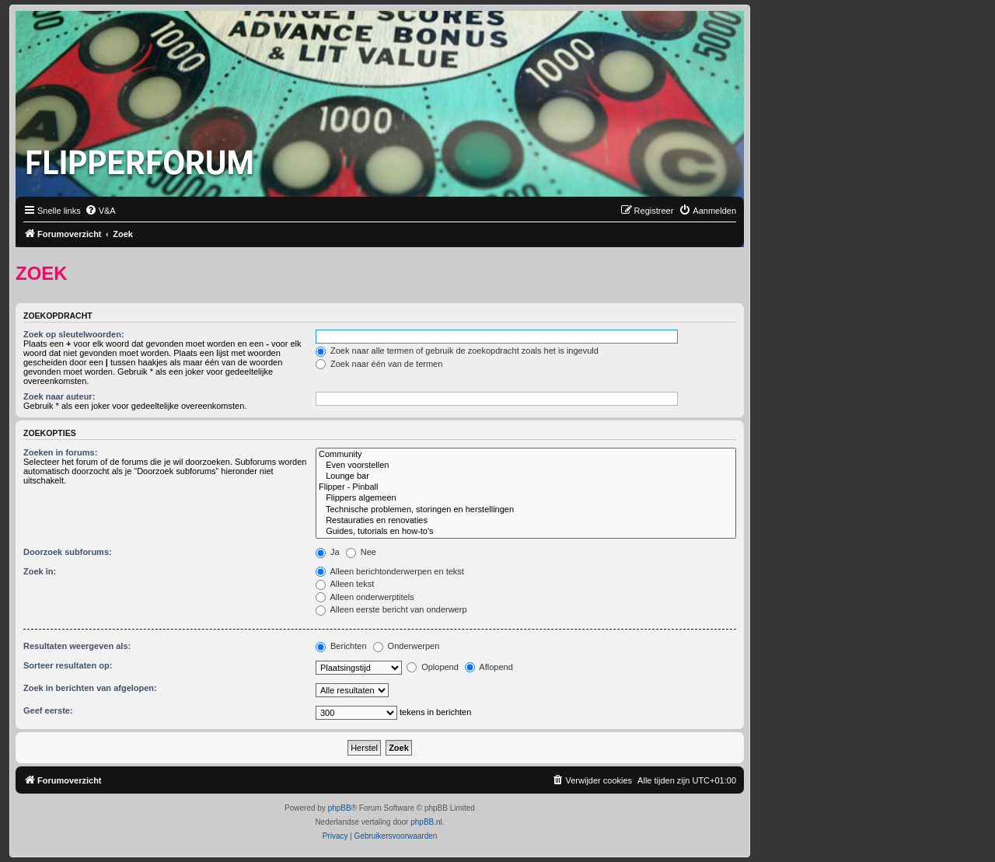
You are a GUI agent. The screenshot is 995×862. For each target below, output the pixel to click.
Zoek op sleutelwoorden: (73, 334)
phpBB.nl (426, 822)
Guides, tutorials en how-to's (526, 531)
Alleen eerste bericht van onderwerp (391, 609)
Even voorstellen (526, 465)
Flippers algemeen (526, 498)
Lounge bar (526, 476)
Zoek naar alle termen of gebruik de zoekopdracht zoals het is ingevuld (457, 350)
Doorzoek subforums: (67, 552)
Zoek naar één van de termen (379, 363)
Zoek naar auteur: (59, 396)
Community (526, 454)
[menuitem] (100, 210)
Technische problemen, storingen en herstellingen (526, 509)
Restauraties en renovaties (526, 520)
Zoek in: (39, 571)
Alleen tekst (345, 583)
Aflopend (489, 667)
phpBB (339, 808)
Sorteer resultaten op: (67, 665)
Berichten (341, 646)
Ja (328, 552)
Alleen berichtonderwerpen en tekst (390, 571)
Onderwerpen (406, 646)
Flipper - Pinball (526, 487)
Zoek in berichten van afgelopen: (90, 688)
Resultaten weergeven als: (77, 646)
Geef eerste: (48, 710)
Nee (361, 552)
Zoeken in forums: (60, 452)
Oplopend (433, 667)
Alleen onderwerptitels (365, 597)
